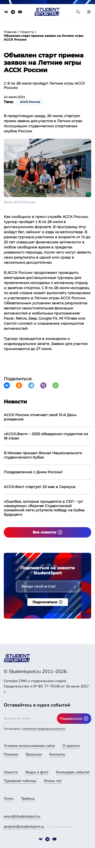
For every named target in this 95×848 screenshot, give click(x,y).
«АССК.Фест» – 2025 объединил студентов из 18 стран (46, 436)
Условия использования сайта (29, 745)
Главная (10, 32)
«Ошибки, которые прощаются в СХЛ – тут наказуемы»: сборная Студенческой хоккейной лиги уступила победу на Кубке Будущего (44, 508)
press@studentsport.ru (22, 816)
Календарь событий (72, 772)
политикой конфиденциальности (44, 729)
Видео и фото (37, 772)
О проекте (71, 745)
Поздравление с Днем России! (33, 472)
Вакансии (34, 754)
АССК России (30, 102)
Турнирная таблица (20, 780)
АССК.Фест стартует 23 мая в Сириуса (39, 486)
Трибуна (28, 798)
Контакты (57, 754)
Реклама (11, 754)
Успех (8, 798)
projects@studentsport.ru (24, 826)
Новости (27, 32)
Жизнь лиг (53, 780)
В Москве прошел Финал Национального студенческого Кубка (43, 455)
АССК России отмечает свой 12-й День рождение (40, 417)
